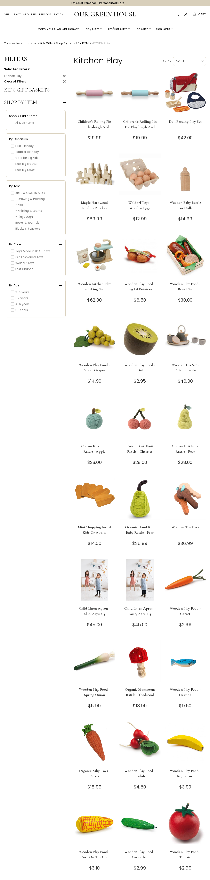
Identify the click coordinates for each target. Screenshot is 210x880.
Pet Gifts (143, 31)
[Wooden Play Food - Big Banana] (185, 744)
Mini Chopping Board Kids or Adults (94, 530)
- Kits (17, 205)
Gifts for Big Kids (24, 158)
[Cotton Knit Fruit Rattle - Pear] (185, 419)
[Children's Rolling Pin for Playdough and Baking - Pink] (94, 94)
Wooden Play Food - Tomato (185, 854)
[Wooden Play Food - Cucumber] (139, 825)
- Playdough (22, 217)
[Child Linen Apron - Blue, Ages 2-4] (94, 581)
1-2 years (19, 298)
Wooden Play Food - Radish (139, 773)
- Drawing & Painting (28, 199)
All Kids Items (22, 123)
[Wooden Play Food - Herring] (185, 662)
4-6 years (20, 304)
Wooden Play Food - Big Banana (185, 773)
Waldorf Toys (22, 263)
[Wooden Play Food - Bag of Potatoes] (139, 257)
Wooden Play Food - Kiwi (139, 367)
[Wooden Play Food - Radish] (139, 744)
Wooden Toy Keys (185, 527)
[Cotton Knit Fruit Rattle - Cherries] (139, 419)
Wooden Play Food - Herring (185, 692)
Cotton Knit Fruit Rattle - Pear (185, 449)
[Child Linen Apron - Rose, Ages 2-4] (139, 581)
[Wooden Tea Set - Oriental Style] (185, 338)
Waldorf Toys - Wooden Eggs (139, 205)
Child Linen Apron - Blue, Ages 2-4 (94, 611)
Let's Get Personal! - (97, 4)
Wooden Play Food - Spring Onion (94, 692)
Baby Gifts (93, 31)
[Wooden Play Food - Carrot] (185, 581)
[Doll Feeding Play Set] (185, 94)
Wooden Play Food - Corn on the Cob (94, 854)
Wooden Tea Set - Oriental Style (185, 367)
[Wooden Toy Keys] (185, 500)
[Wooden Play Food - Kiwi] (139, 338)
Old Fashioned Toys (27, 257)
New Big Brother (24, 164)
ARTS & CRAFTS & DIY (28, 193)
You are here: (13, 43)
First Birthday (22, 146)
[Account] (185, 16)
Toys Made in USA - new (30, 251)
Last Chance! (22, 269)
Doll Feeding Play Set (185, 121)
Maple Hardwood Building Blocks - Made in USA (94, 207)
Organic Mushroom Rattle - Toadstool (140, 692)
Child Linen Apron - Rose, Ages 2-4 (139, 611)
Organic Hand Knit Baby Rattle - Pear (140, 530)
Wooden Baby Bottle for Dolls (185, 205)
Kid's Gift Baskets (27, 90)
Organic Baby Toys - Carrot (94, 773)
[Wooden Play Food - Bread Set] (185, 257)
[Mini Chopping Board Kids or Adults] (94, 500)
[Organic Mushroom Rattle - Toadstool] (139, 662)
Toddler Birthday (25, 152)
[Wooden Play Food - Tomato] (185, 825)
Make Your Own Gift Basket (58, 31)
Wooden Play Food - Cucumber (139, 854)
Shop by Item (20, 102)
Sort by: (166, 61)
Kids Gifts (164, 31)
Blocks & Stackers (25, 229)
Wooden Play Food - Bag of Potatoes (139, 286)
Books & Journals (25, 223)
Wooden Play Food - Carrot (185, 611)
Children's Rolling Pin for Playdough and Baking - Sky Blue (140, 126)
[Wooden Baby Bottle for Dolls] (185, 175)
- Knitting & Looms (26, 211)
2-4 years (20, 292)
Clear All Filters (15, 81)
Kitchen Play (13, 76)
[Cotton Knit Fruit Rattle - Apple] (94, 419)
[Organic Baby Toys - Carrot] (94, 744)
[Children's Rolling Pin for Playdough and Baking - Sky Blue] (139, 94)
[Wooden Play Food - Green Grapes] (94, 338)
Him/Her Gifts (118, 31)
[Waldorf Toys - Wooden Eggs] (139, 175)
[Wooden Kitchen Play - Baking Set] (94, 257)
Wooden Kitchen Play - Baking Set (94, 286)
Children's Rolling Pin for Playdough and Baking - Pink (94, 126)
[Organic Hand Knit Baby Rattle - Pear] (139, 500)
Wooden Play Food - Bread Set (185, 286)
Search (177, 16)
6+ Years (19, 310)
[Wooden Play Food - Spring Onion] (94, 662)
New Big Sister (23, 170)
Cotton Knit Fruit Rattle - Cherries (140, 449)
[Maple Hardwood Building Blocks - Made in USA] (94, 175)
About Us (30, 16)
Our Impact (12, 16)
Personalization (51, 16)
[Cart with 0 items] (202, 16)
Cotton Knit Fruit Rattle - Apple (94, 449)
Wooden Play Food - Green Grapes (94, 367)
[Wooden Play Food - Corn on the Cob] (94, 825)
